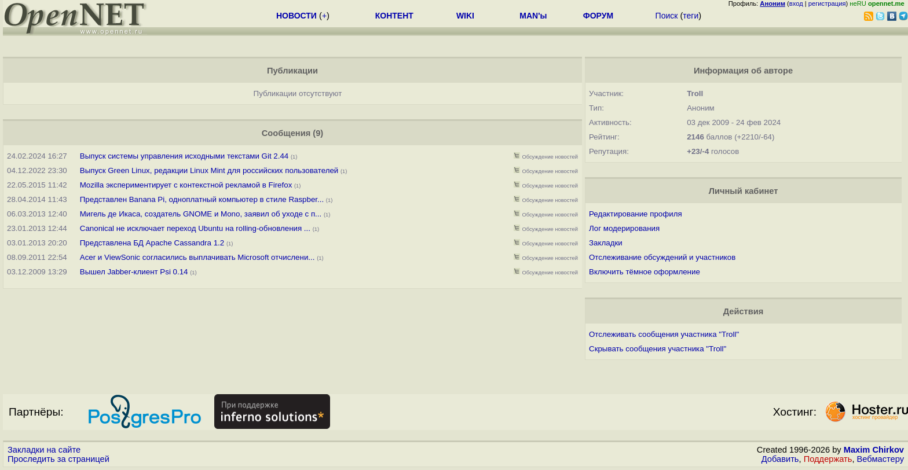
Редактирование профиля (635, 214)
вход (796, 3)
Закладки (606, 242)
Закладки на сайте (44, 449)
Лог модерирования (624, 228)
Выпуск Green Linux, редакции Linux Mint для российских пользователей (209, 170)
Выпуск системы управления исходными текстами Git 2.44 (184, 156)
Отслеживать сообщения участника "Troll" (664, 334)
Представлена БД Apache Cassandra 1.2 (152, 242)
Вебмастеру (880, 459)
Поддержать (828, 459)
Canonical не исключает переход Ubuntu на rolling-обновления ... (195, 228)
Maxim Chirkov (874, 449)
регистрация (827, 3)
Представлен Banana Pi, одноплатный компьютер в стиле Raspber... (202, 199)
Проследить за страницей (58, 459)
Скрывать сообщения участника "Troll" (657, 348)
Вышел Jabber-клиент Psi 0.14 (134, 271)
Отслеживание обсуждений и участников (662, 257)
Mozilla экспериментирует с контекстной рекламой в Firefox (186, 185)
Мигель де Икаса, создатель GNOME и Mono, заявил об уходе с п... (200, 214)
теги (690, 15)
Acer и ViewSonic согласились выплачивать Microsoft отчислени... (197, 257)
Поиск (667, 15)
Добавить (780, 459)
